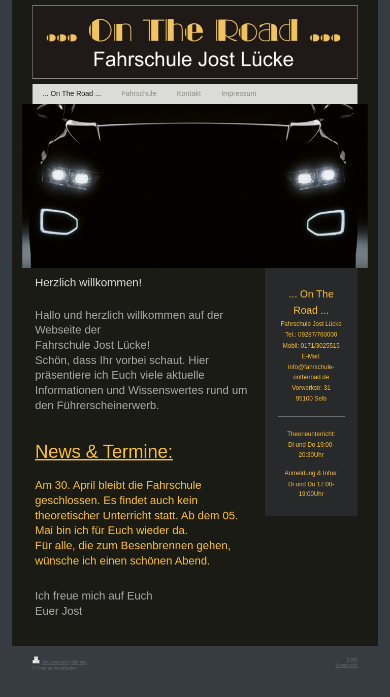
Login (352, 658)
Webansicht (346, 665)
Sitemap (79, 662)
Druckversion (50, 662)
